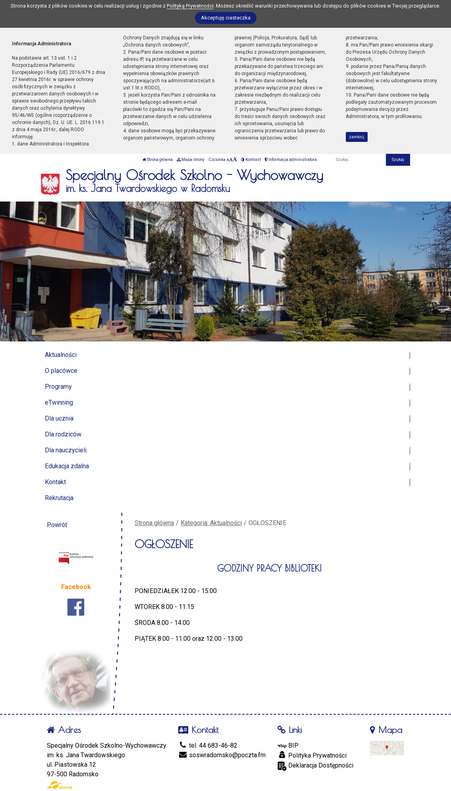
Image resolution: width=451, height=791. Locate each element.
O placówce (61, 370)
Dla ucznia (59, 418)
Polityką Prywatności (190, 6)
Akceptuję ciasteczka (226, 18)
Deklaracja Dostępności (315, 766)
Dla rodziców (63, 434)
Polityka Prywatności (312, 755)
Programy (58, 386)
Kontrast (251, 159)
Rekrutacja (59, 498)
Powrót (57, 525)
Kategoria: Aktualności (211, 523)
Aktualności (61, 355)
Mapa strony (190, 159)
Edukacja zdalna (67, 466)
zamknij (356, 137)
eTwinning (59, 402)
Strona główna (158, 159)
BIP (288, 745)
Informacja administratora (291, 159)
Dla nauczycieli (66, 450)
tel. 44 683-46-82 (207, 745)
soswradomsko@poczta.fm (222, 755)
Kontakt (55, 482)
